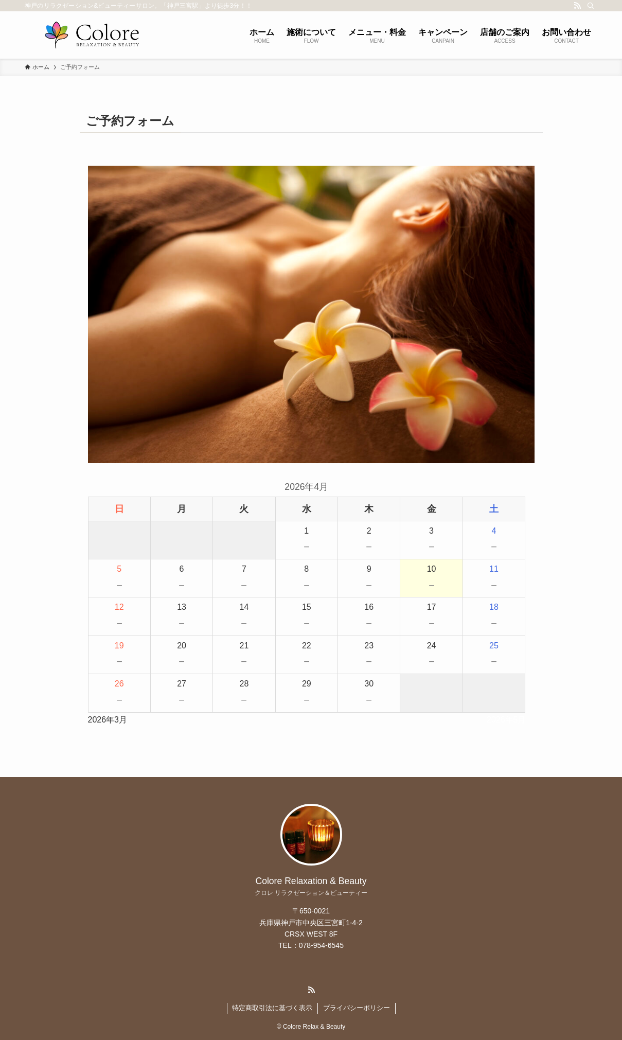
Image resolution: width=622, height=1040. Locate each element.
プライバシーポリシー (356, 1008)
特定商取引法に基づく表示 (272, 1008)
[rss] (577, 5)
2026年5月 (506, 719)
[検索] (590, 5)
